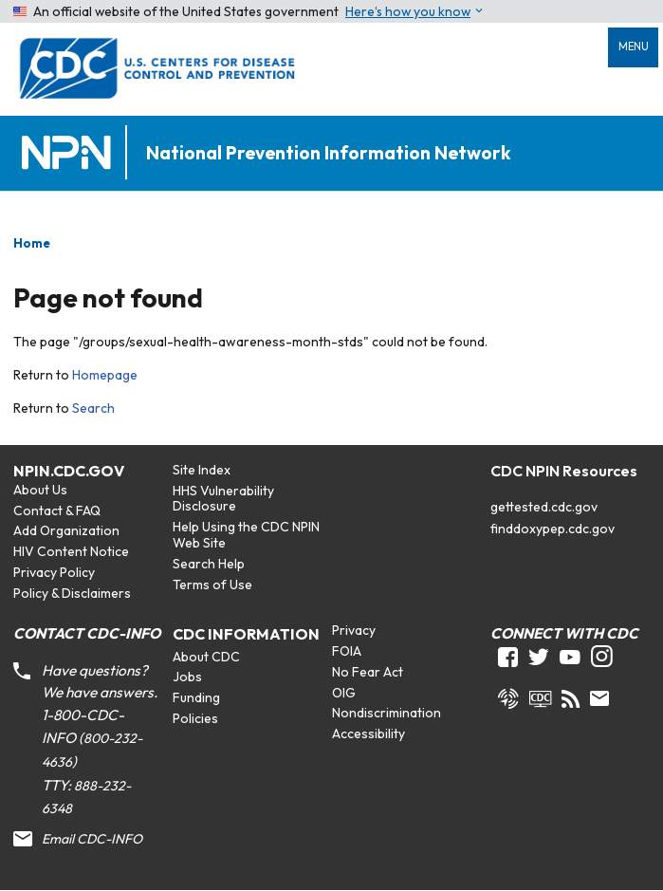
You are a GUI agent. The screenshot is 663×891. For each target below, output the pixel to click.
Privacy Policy (54, 572)
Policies (195, 718)
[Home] (70, 153)
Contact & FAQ (57, 510)
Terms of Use (212, 584)
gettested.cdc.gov (544, 506)
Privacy (354, 630)
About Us (40, 489)
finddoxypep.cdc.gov (552, 528)
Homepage (105, 374)
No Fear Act (367, 671)
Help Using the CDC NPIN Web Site (246, 534)
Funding (196, 697)
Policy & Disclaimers (72, 593)
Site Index (201, 469)
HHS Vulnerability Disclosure (223, 498)
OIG (344, 692)
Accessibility (368, 733)
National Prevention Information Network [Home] (328, 153)
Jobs (187, 676)
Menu (633, 46)
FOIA (346, 650)
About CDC (206, 656)
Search (93, 408)
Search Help (209, 563)
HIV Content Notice (71, 551)
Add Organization (66, 530)
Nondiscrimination (386, 712)
